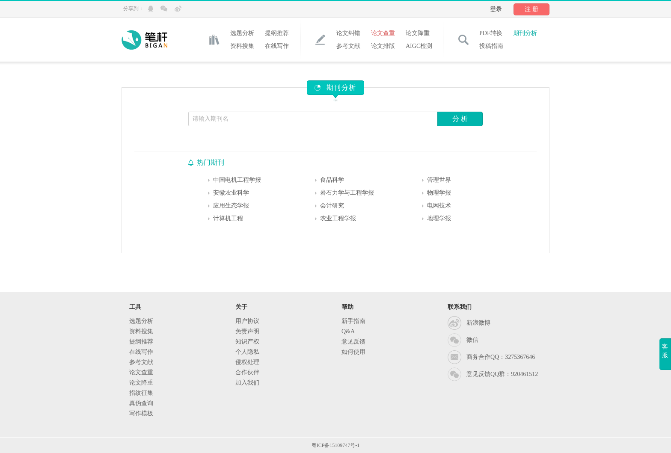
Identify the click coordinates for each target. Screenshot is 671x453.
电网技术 (439, 205)
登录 (496, 9)
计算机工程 (228, 218)
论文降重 (418, 33)
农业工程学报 (338, 218)
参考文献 (348, 46)
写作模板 (141, 413)
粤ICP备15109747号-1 (336, 445)
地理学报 (439, 218)
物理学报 (439, 192)
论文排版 (383, 46)
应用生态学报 (231, 205)
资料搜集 (242, 46)
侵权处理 (247, 362)
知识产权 (247, 341)
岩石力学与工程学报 (347, 192)
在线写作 (277, 46)
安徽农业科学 (231, 192)
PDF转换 (490, 33)
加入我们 (247, 382)
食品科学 (332, 180)
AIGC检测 (419, 46)
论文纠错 (348, 33)
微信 (472, 340)
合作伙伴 (247, 372)
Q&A (348, 331)
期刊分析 (525, 33)
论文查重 (383, 33)
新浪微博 (478, 323)
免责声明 (247, 331)
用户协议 (247, 321)
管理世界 (439, 180)
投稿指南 (491, 46)
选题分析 (242, 33)
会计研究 (332, 205)
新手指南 (353, 321)
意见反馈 (353, 341)
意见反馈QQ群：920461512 (502, 374)
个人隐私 (247, 352)
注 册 (531, 9)
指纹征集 (141, 393)
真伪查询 (141, 403)
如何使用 (353, 352)
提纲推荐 (277, 33)
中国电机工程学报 (237, 180)
